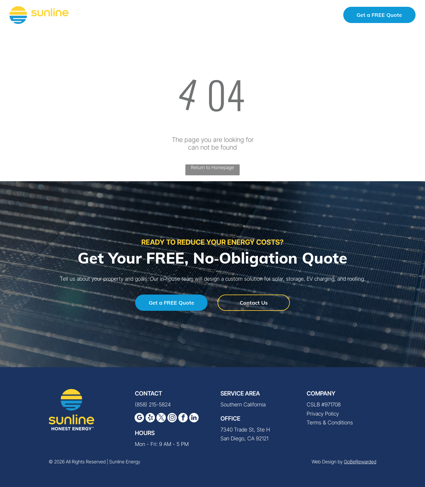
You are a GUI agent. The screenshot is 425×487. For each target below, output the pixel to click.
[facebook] (183, 418)
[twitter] (161, 418)
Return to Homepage (212, 167)
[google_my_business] (139, 418)
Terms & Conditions (330, 422)
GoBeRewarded (360, 462)
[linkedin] (194, 418)
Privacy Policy (323, 414)
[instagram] (172, 418)
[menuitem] (107, 14)
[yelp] (150, 418)
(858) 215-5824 (153, 404)
